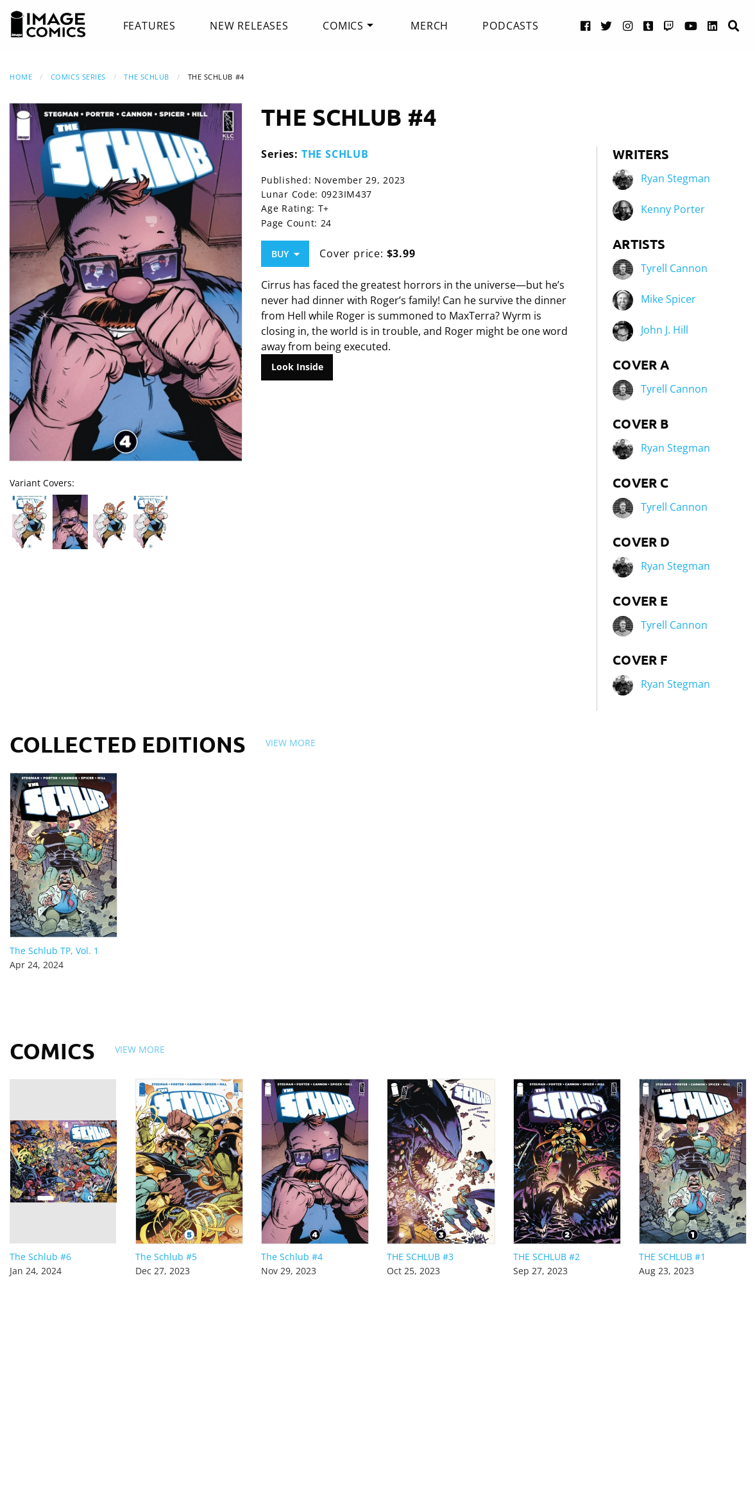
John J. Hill (664, 330)
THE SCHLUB (146, 76)
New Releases (249, 26)
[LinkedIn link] (713, 25)
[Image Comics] (48, 24)
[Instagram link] (628, 25)
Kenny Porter (673, 209)
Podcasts (510, 26)
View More (291, 743)
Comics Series (78, 76)
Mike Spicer (668, 299)
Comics (343, 26)
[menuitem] (149, 26)
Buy (285, 254)
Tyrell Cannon (674, 268)
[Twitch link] (669, 25)
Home (21, 76)
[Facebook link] (586, 25)
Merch (429, 26)
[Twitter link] (606, 25)
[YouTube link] (691, 25)
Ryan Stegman (675, 178)
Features (149, 26)
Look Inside (297, 367)
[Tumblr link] (648, 25)
